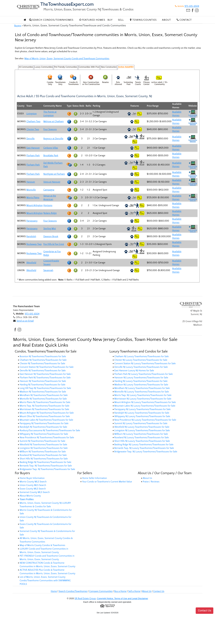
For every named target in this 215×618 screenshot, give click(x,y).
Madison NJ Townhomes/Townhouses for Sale (43, 391)
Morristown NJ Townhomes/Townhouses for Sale (44, 409)
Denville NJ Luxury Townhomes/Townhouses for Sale (141, 367)
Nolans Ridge (50, 213)
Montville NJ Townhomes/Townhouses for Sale (43, 398)
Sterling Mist (49, 228)
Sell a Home (134, 591)
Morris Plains (32, 197)
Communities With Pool (89, 67)
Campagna (48, 189)
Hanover (30, 182)
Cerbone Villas (50, 148)
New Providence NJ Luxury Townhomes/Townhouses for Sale (145, 420)
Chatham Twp (33, 121)
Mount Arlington (34, 205)
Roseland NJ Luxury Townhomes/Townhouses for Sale (141, 437)
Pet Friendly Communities (65, 67)
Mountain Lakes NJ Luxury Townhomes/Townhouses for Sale (144, 406)
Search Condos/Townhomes (73, 591)
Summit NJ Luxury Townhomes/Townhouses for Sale (140, 423)
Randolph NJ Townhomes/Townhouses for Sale (43, 427)
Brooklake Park (50, 155)
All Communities (25, 67)
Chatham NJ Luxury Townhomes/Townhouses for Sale (141, 356)
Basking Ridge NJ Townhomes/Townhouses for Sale (45, 462)
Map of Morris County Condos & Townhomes (42, 545)
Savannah (48, 270)
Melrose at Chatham (53, 121)
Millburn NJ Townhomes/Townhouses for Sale (43, 451)
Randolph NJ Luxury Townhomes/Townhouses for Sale (141, 413)
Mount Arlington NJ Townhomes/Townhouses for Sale (47, 413)
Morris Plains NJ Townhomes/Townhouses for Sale (45, 402)
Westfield (31, 262)
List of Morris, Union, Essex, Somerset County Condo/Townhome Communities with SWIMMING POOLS (45, 580)
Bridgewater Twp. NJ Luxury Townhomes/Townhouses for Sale (145, 451)
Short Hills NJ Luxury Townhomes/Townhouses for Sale (142, 441)
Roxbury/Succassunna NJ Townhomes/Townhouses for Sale (50, 430)
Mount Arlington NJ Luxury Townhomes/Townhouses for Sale (145, 402)
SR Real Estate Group (85, 598)
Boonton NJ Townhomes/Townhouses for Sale (43, 356)
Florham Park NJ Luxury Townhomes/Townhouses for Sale (143, 374)
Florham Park (33, 155)
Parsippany (32, 221)
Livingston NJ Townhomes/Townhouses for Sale (44, 448)
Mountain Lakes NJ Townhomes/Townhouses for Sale (46, 420)
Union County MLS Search (33, 485)
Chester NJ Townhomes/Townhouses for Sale (42, 363)
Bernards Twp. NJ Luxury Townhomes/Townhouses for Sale (144, 448)
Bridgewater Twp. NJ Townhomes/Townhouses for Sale (47, 469)
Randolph (31, 236)
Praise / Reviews (151, 481)
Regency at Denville (53, 138)
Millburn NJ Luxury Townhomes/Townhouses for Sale (141, 434)
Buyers (17, 25)
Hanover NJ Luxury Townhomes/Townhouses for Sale (141, 377)
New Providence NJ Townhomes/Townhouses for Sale (47, 437)
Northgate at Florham (54, 174)
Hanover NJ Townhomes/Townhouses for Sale (43, 381)
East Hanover (33, 148)
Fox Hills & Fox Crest (53, 244)
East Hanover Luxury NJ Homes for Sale (134, 370)
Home (54, 591)
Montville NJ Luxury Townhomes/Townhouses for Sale (141, 391)
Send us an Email (25, 321)
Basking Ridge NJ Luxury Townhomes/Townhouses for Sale (144, 444)
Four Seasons (50, 129)
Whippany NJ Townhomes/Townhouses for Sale (44, 434)
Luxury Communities (43, 67)
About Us (147, 478)
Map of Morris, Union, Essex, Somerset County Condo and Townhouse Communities (66, 58)
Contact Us (158, 591)
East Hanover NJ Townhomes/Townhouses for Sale (45, 374)
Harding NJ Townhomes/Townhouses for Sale (42, 384)
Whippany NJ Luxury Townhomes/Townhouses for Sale (142, 416)
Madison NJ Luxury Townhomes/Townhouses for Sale (141, 384)
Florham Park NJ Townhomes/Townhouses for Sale (45, 377)
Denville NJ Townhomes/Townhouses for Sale (43, 370)
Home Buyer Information (32, 478)
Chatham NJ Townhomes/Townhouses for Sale (43, 360)
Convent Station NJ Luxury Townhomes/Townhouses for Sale (145, 363)
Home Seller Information (94, 478)
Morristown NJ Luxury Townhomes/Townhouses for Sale (142, 398)
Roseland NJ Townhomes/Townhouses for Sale (43, 455)
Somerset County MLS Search (35, 492)
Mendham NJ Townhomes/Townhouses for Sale (44, 395)
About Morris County (30, 495)
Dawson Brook (50, 236)
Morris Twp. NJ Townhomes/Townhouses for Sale (44, 406)
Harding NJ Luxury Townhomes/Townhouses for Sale (141, 381)
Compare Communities (101, 591)
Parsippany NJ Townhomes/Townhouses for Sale (44, 423)
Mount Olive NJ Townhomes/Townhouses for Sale (45, 416)
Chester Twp (32, 129)
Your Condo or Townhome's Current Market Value (107, 481)
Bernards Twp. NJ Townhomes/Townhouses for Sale (46, 465)
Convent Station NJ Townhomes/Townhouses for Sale (47, 367)
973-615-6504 (192, 6)
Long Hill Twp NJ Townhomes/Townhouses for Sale (45, 388)
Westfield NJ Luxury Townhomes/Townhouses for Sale (141, 427)
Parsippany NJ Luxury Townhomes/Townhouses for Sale (142, 409)
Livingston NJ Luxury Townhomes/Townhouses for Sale (142, 430)
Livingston (31, 113)
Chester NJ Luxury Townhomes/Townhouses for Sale (140, 360)
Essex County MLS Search (33, 488)
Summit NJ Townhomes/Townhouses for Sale (42, 441)
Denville (30, 138)
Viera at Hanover (51, 182)
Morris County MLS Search (33, 481)
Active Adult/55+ (126, 67)
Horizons (47, 205)
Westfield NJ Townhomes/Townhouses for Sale (43, 444)
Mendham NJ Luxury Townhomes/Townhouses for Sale (142, 388)
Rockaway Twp (34, 244)
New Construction (109, 67)
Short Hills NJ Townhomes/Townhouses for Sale (44, 458)
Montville (31, 189)
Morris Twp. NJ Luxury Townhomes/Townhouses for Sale (142, 395)
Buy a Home (120, 591)
